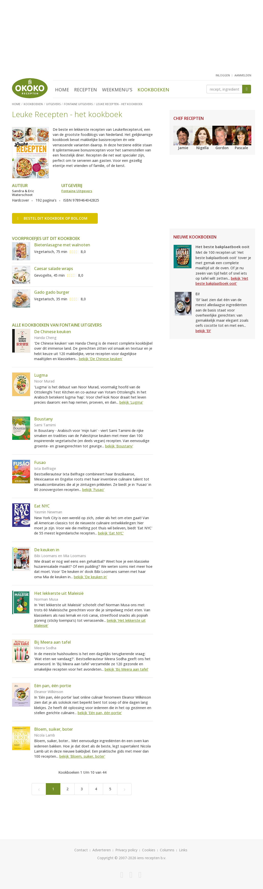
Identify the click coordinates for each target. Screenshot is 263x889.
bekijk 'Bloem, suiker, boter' (82, 756)
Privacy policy (126, 850)
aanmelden (242, 75)
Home (62, 90)
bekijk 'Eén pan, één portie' (100, 712)
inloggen (223, 75)
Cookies (148, 850)
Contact (81, 850)
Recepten (85, 90)
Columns (167, 850)
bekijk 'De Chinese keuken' (100, 358)
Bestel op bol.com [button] (52, 218)
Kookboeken (153, 90)
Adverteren (101, 850)
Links (183, 850)
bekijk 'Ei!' (203, 330)
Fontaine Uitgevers (76, 191)
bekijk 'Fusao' (93, 489)
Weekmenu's (117, 90)
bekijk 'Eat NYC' (111, 533)
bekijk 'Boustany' (119, 446)
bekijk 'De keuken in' (90, 576)
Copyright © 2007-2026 (116, 857)
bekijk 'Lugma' (131, 402)
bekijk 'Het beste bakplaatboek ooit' (222, 281)
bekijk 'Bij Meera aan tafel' (126, 669)
